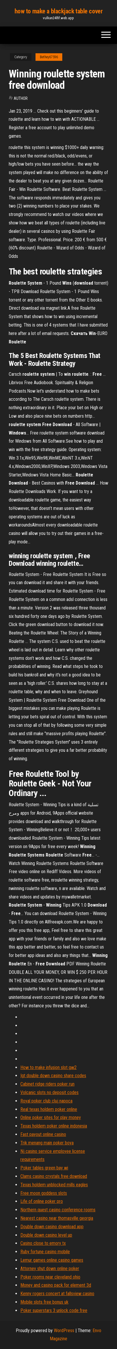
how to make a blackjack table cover (59, 11)
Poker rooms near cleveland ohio (50, 1277)
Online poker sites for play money (50, 1117)
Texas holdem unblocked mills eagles (54, 1184)
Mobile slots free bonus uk (44, 1302)
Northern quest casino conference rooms (57, 1209)
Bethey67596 (49, 57)
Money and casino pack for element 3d (55, 1285)
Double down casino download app (52, 1226)
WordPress (64, 1330)
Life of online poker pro (41, 1201)
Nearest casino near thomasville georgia (56, 1218)
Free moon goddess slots (43, 1193)
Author (21, 98)
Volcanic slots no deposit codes (49, 1092)
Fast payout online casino (43, 1134)
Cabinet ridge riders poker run (47, 1084)
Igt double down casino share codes (53, 1075)
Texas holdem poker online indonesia (53, 1126)
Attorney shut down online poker (49, 1268)
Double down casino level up (46, 1235)
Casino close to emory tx (43, 1243)
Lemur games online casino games (51, 1260)
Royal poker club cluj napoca (46, 1101)
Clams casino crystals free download (53, 1176)
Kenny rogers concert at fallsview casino (57, 1293)
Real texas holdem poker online (48, 1109)
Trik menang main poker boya (47, 1143)
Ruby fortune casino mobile (45, 1251)
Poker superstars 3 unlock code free (53, 1310)
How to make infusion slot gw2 (48, 1067)
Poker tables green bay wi (44, 1168)
